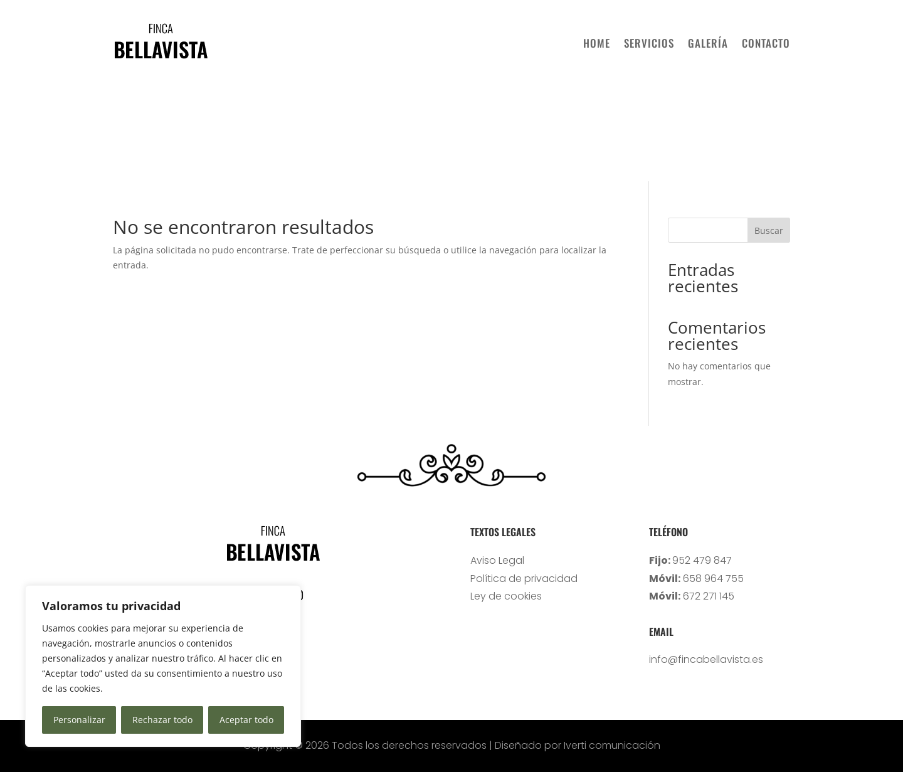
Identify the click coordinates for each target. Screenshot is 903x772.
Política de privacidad (524, 578)
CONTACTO (766, 43)
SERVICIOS (649, 43)
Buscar (768, 230)
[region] (163, 666)
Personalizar (79, 720)
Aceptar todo (246, 720)
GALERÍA (708, 43)
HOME (596, 43)
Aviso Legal (497, 560)
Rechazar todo (162, 720)
